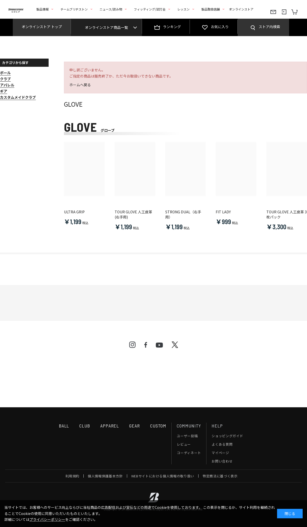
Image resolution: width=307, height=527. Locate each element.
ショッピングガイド (227, 435)
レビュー (184, 444)
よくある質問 (222, 444)
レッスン (183, 9)
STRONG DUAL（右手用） (183, 214)
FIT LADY (223, 212)
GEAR (134, 426)
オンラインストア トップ (42, 26)
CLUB (84, 426)
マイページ (220, 452)
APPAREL (109, 426)
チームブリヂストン (74, 9)
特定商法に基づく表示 (220, 476)
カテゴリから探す (15, 62)
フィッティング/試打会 (150, 9)
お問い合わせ (222, 461)
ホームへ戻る (80, 84)
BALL (64, 426)
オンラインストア (241, 9)
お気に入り (220, 26)
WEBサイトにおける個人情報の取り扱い (162, 476)
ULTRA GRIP (74, 212)
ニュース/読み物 (111, 9)
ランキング (172, 26)
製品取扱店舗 (210, 9)
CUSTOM (158, 426)
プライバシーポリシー (47, 519)
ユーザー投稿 (187, 435)
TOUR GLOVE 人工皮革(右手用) (133, 214)
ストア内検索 (269, 26)
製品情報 (42, 9)
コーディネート (189, 452)
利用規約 (72, 476)
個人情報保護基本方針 (105, 476)
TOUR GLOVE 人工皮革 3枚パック (286, 214)
